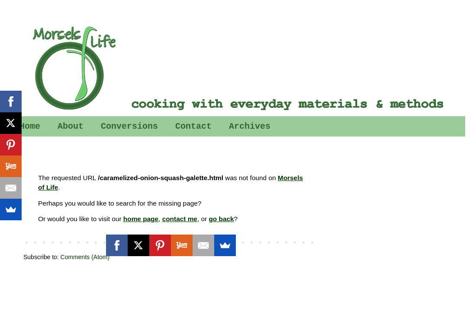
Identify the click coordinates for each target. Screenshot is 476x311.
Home (29, 126)
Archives (249, 126)
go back (221, 218)
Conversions (129, 126)
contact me (179, 218)
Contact (193, 126)
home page (140, 218)
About (71, 126)
